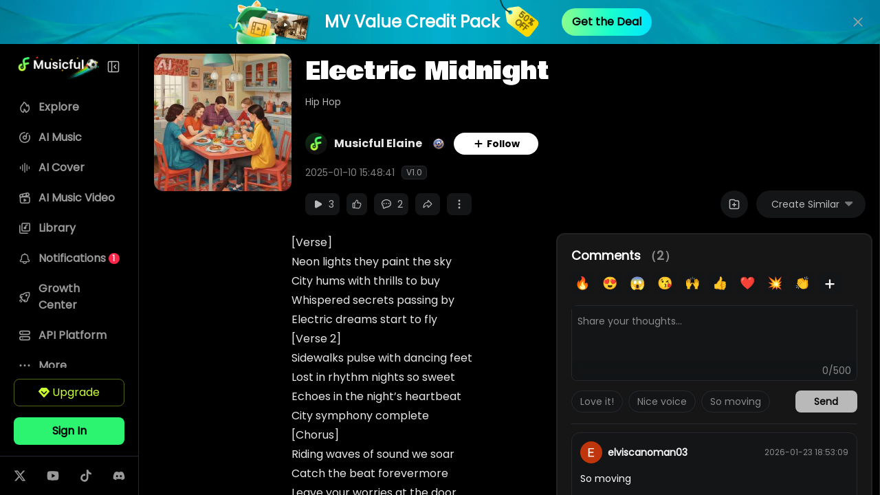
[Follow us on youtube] (62, 476)
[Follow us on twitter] (29, 476)
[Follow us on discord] (128, 476)
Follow (515, 144)
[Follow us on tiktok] (95, 476)
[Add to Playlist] (734, 204)
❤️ (747, 283)
